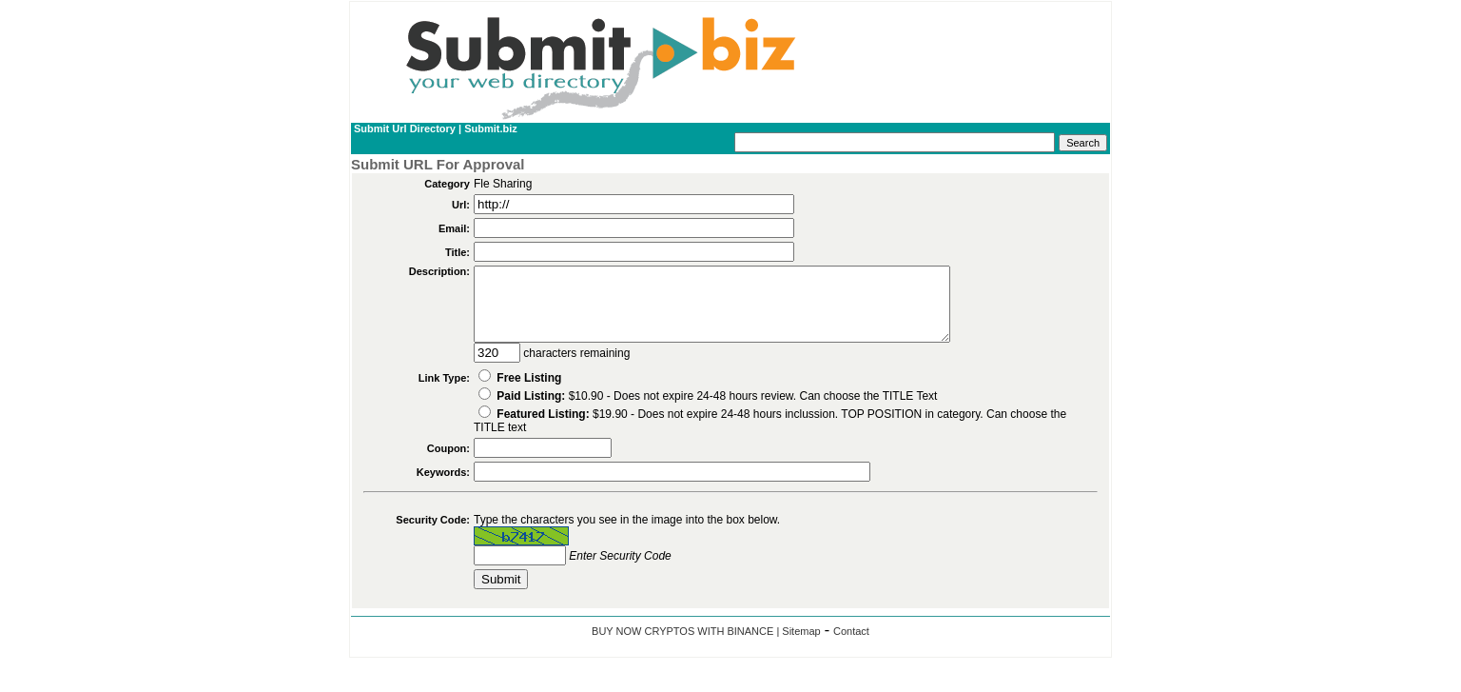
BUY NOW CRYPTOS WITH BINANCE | (687, 645)
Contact (851, 645)
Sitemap (801, 645)
